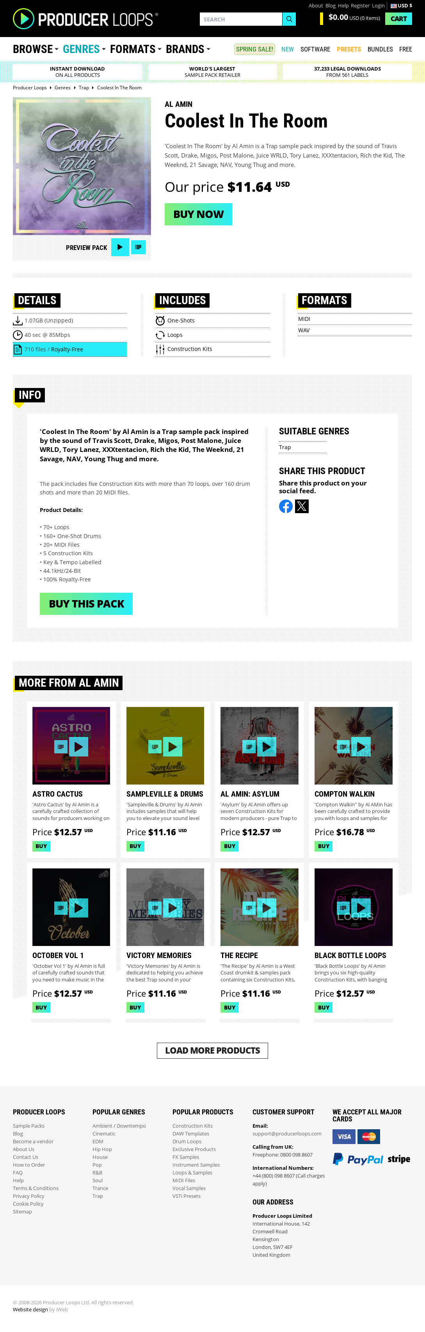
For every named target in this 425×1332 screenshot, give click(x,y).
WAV (303, 330)
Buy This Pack (86, 603)
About (316, 5)
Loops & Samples (192, 1172)
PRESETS (349, 49)
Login (378, 5)
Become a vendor (33, 1141)
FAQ (18, 1172)
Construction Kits (192, 1126)
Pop (97, 1165)
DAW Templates (190, 1133)
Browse (33, 49)
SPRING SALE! (254, 49)
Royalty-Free (67, 349)
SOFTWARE (315, 49)
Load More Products (212, 1050)
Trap (285, 447)
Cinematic (104, 1133)
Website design (30, 1309)
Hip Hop (102, 1149)
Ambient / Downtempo (119, 1126)
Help (343, 5)
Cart (399, 18)
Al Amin (178, 104)
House (100, 1157)
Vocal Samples (189, 1188)
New (287, 49)
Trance (100, 1188)
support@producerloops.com (287, 1133)
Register (360, 5)
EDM (97, 1141)
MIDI (304, 318)
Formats (133, 49)
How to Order (29, 1165)
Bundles (380, 49)
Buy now (198, 214)
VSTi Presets (186, 1196)
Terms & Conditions (36, 1188)
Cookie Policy (28, 1204)
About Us (23, 1149)
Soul (97, 1180)
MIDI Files (183, 1180)
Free (405, 49)
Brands (185, 49)
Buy (41, 846)
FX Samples (185, 1157)
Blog (330, 5)
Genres (81, 49)
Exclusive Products (194, 1149)
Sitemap (22, 1211)
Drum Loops (186, 1141)
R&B (97, 1172)
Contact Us (25, 1157)
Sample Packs (28, 1126)
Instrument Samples (196, 1165)
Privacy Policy (28, 1196)
